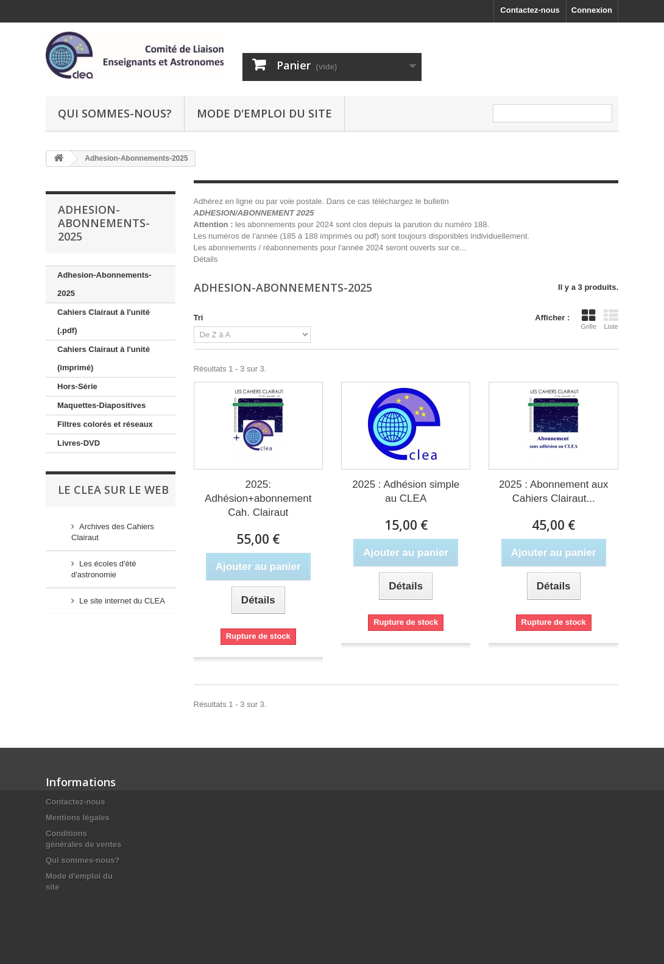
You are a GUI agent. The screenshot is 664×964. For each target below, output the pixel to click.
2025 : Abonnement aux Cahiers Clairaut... (554, 491)
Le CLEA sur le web (113, 489)
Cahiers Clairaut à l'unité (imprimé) (103, 358)
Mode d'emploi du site (264, 113)
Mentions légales (78, 817)
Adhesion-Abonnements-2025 (104, 284)
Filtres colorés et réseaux (105, 424)
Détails (206, 259)
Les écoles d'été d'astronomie (103, 569)
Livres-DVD (78, 443)
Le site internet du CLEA (122, 600)
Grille (588, 319)
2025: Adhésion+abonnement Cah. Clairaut (258, 498)
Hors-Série (77, 386)
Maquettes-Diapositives (101, 405)
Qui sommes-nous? (115, 113)
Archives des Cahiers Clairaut (112, 532)
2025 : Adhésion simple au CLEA (405, 491)
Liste (611, 319)
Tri (198, 317)
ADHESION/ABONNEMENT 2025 (254, 212)
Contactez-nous (530, 10)
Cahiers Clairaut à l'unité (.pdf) (103, 321)
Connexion (591, 10)
